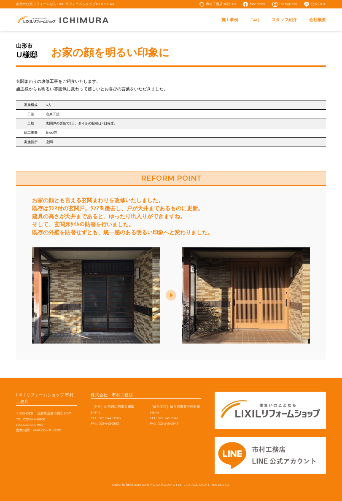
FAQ (255, 19)
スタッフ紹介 (284, 19)
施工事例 (229, 19)
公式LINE (318, 4)
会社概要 (317, 19)
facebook (257, 4)
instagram (288, 4)
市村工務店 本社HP (221, 4)
